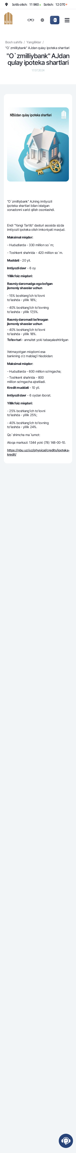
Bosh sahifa (13, 42)
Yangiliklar (33, 42)
